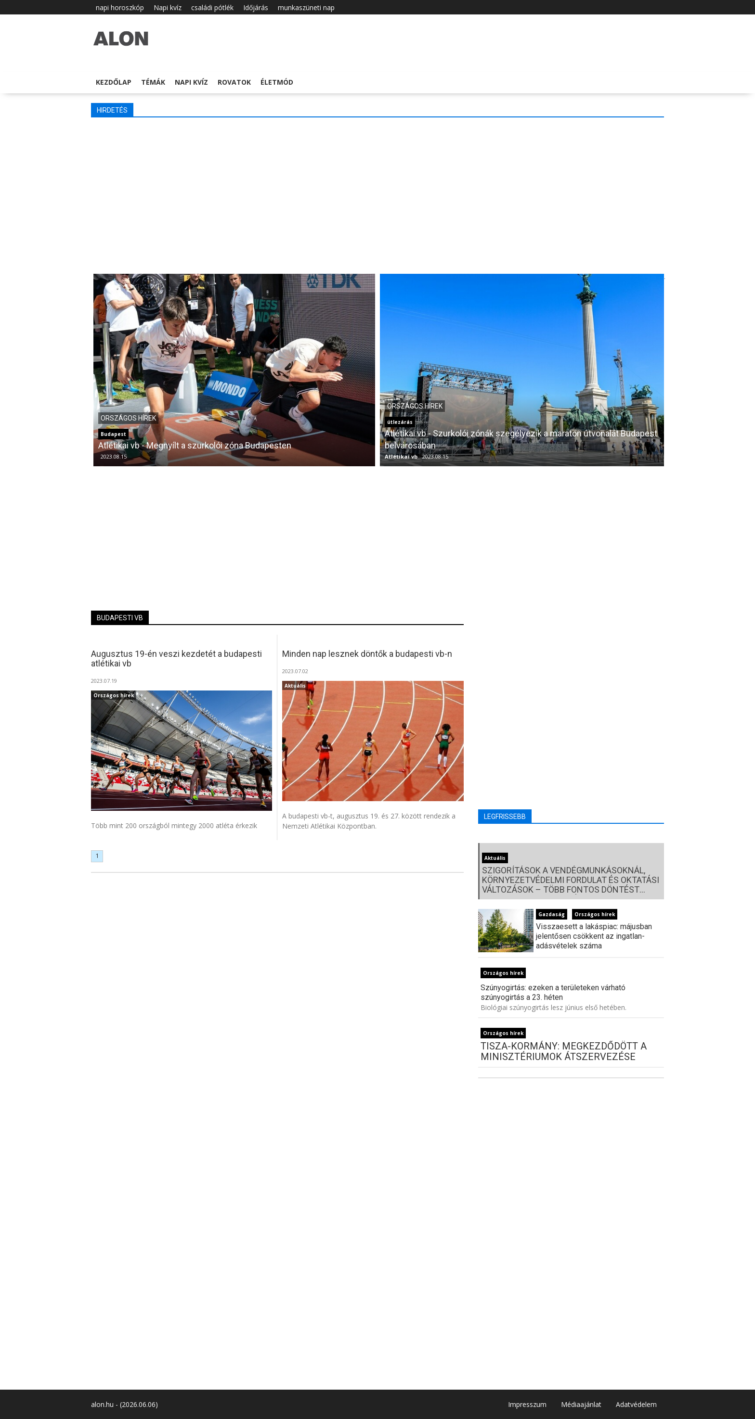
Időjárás (255, 7)
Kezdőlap (113, 82)
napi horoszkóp (120, 7)
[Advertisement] (377, 194)
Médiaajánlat (581, 1404)
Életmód (276, 82)
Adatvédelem (636, 1404)
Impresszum (527, 1404)
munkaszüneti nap (306, 7)
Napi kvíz (168, 7)
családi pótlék (212, 7)
